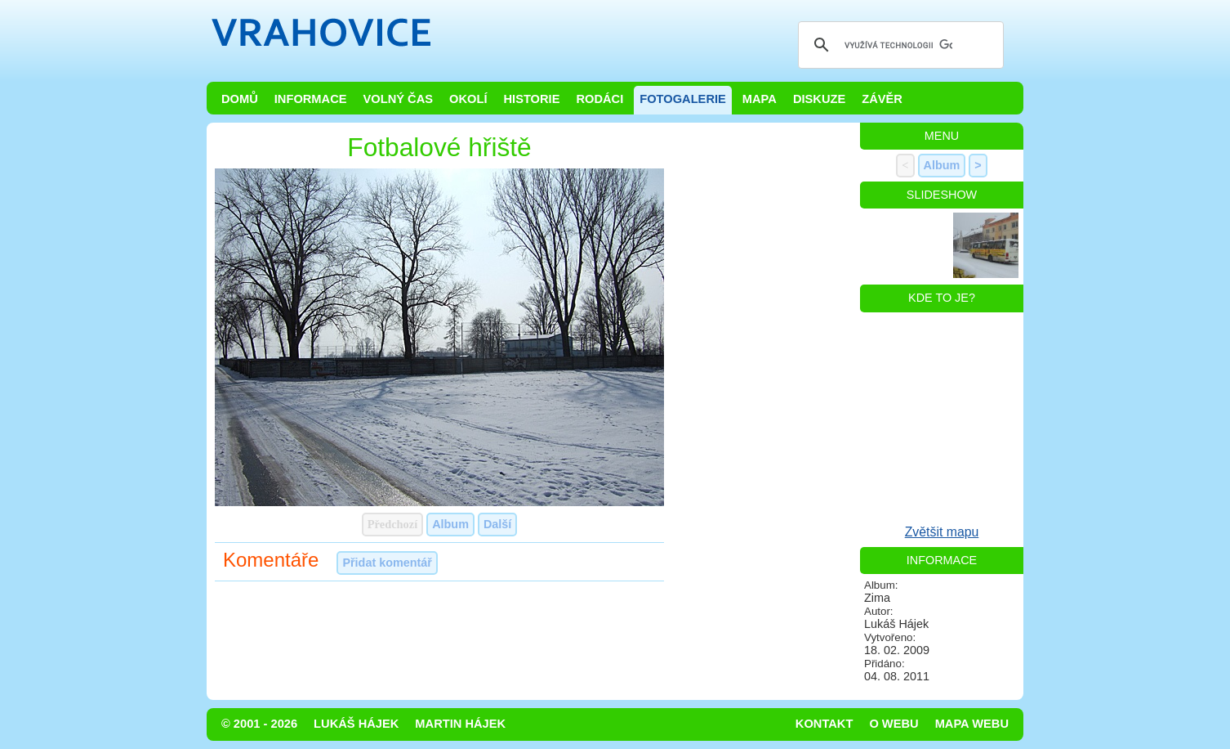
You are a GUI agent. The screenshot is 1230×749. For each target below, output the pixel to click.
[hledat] (898, 45)
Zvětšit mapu (942, 532)
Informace (310, 98)
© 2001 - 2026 (259, 723)
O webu (893, 723)
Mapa (759, 98)
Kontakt (824, 723)
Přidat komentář (387, 562)
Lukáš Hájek (356, 723)
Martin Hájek (460, 723)
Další (497, 524)
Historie (531, 98)
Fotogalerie (683, 98)
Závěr (882, 98)
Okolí (468, 98)
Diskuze (819, 98)
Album (450, 524)
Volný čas (398, 98)
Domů (239, 98)
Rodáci (599, 98)
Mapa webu (972, 723)
